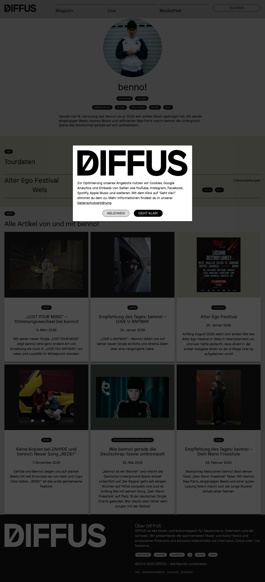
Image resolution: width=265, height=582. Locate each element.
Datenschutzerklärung (94, 203)
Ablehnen (116, 213)
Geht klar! (148, 213)
